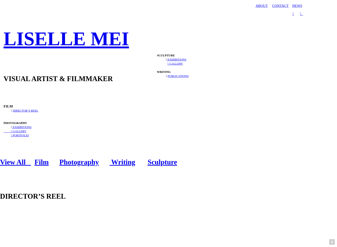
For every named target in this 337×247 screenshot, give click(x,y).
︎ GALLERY (15, 131)
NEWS (297, 6)
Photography (79, 162)
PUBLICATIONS (178, 76)
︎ (301, 14)
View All (15, 162)
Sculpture (162, 162)
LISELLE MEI (66, 38)
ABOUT (261, 6)
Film (42, 162)
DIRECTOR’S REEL (25, 110)
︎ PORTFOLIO (20, 135)
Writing (122, 162)
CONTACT (280, 6)
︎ (293, 14)
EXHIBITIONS (22, 127)
